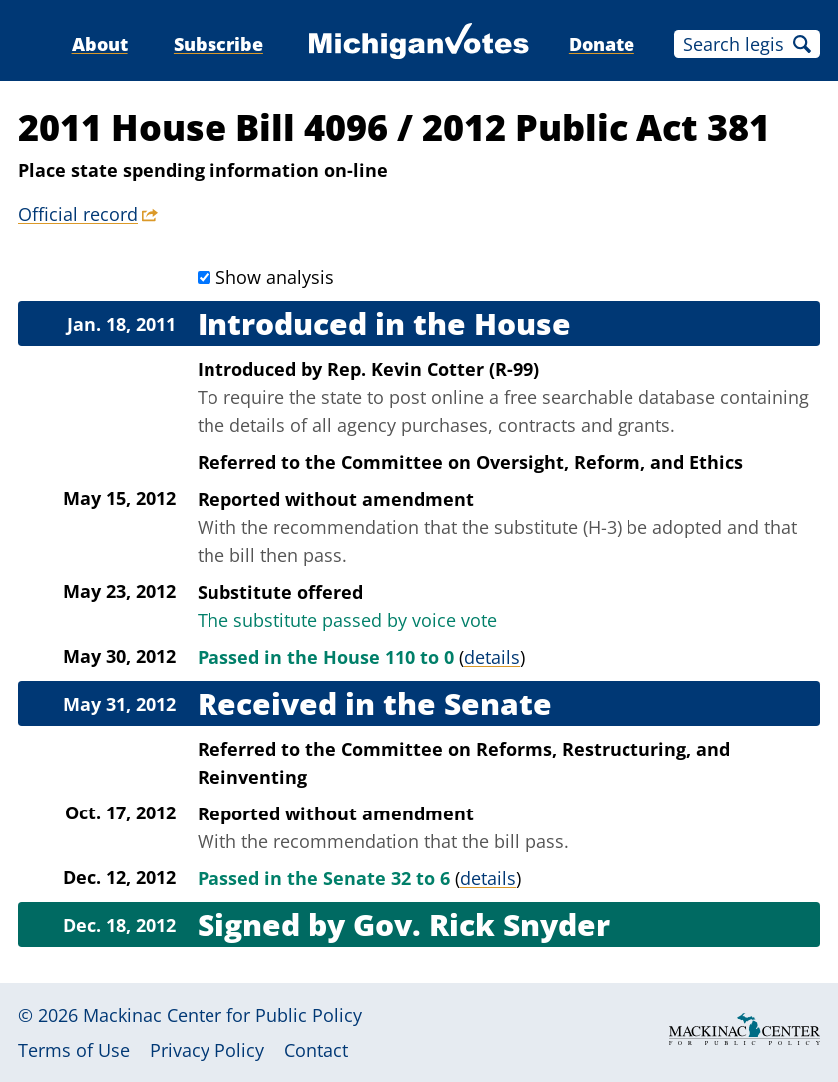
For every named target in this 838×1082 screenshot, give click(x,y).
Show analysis (274, 277)
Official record (78, 214)
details (492, 657)
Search (802, 44)
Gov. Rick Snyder (481, 924)
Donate (601, 44)
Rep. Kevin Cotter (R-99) (433, 369)
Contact (316, 1050)
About (100, 44)
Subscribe (218, 44)
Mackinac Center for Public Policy (222, 1015)
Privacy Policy (207, 1050)
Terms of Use (74, 1050)
